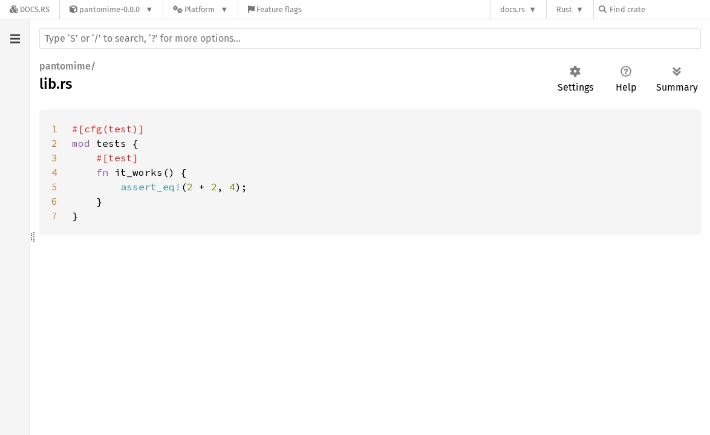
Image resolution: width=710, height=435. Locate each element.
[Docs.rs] (29, 9)
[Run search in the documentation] (370, 38)
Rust (564, 9)
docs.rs (512, 9)
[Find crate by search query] (659, 9)
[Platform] (200, 9)
